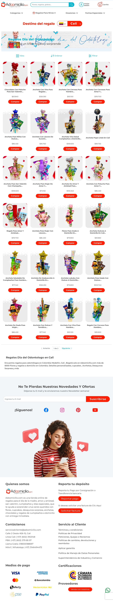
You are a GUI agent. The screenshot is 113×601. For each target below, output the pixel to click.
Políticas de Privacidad (70, 533)
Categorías (15, 13)
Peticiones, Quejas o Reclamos (74, 537)
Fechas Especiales (94, 13)
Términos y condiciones (70, 530)
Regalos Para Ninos (44, 13)
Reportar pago (69, 498)
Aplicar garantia (66, 548)
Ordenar (56, 55)
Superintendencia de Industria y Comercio (80, 558)
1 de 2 (56, 348)
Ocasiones (71, 13)
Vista (20, 55)
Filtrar (93, 55)
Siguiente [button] (67, 348)
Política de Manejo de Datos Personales (78, 553)
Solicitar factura (70, 510)
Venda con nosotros (80, 589)
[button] (15, 88)
